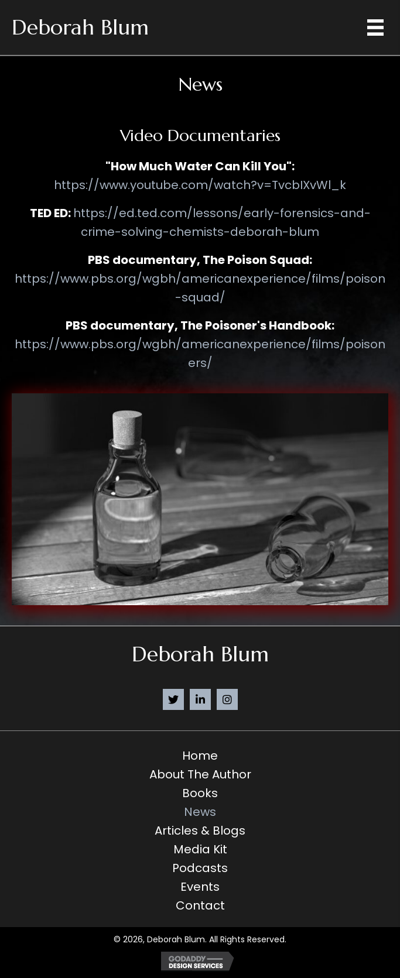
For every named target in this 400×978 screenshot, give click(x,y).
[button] (173, 699)
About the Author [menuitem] (200, 774)
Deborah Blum (80, 27)
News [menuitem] (200, 812)
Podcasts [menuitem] (200, 868)
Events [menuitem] (200, 887)
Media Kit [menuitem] (200, 849)
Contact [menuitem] (200, 905)
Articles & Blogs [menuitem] (200, 830)
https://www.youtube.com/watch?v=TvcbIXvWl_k (200, 185)
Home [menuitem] (200, 755)
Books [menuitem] (200, 793)
